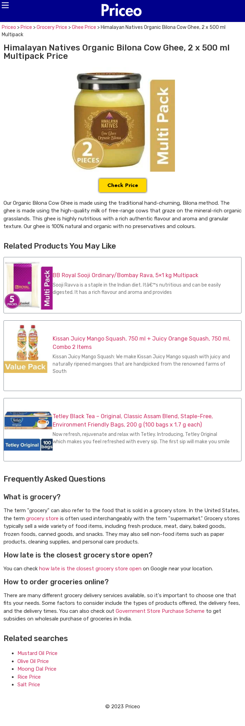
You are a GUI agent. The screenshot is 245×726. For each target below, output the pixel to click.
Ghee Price (84, 27)
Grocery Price (52, 27)
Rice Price (29, 677)
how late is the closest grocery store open (90, 568)
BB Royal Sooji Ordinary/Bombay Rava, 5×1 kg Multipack (125, 275)
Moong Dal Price (36, 669)
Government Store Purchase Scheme (160, 611)
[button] (5, 5)
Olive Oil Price (33, 661)
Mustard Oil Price (37, 653)
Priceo (9, 27)
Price (26, 27)
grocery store (42, 518)
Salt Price (28, 684)
